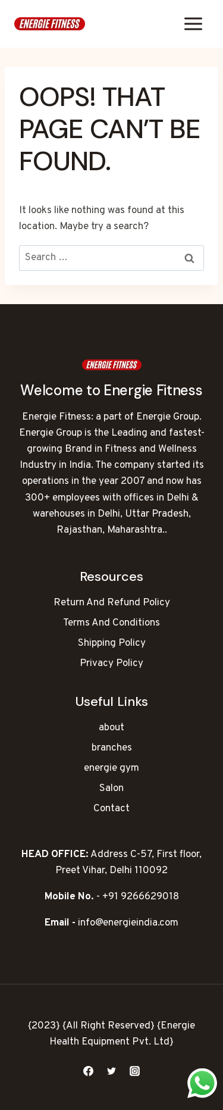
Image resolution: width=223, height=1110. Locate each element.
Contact (111, 808)
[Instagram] (135, 1071)
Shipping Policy (112, 643)
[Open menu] (193, 23)
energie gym (111, 768)
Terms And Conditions (111, 623)
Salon (111, 788)
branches (112, 748)
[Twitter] (112, 1071)
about (111, 727)
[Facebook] (88, 1071)
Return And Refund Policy (112, 602)
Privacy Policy (111, 663)
